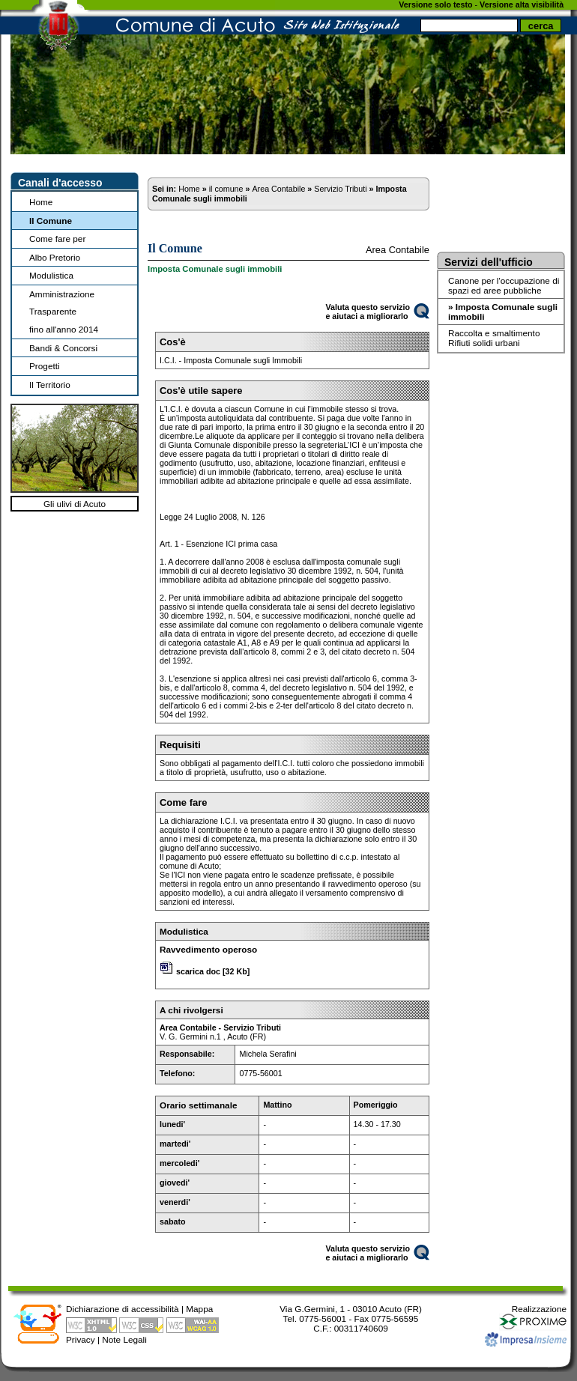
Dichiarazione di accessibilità (122, 1309)
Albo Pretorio (54, 257)
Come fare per (57, 238)
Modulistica (51, 275)
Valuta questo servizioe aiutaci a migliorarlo (367, 312)
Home (40, 202)
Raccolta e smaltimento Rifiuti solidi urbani (494, 337)
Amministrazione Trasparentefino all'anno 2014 (63, 311)
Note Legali (124, 1339)
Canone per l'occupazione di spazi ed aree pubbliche (503, 285)
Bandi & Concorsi (63, 348)
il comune (226, 188)
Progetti (44, 366)
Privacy (80, 1339)
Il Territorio (49, 384)
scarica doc (198, 971)
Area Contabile (278, 188)
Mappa (199, 1309)
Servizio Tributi (340, 188)
